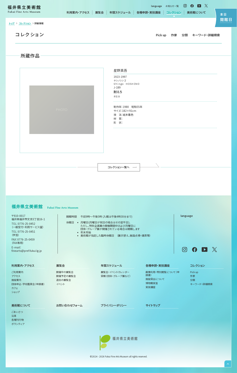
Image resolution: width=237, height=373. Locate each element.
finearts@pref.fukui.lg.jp (26, 251)
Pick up (161, 35)
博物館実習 (152, 283)
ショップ (15, 292)
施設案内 (16, 279)
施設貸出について (155, 279)
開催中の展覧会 (64, 272)
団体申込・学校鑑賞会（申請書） (28, 284)
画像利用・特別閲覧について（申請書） (162, 274)
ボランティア (17, 323)
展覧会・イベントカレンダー (115, 272)
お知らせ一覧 (172, 6)
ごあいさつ (17, 311)
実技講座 (150, 287)
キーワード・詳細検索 (206, 35)
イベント (60, 284)
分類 (185, 35)
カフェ (14, 288)
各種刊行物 (17, 319)
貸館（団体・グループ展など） (116, 276)
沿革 (13, 315)
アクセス (15, 276)
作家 (174, 35)
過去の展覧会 (63, 279)
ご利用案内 (17, 272)
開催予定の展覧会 (66, 276)
